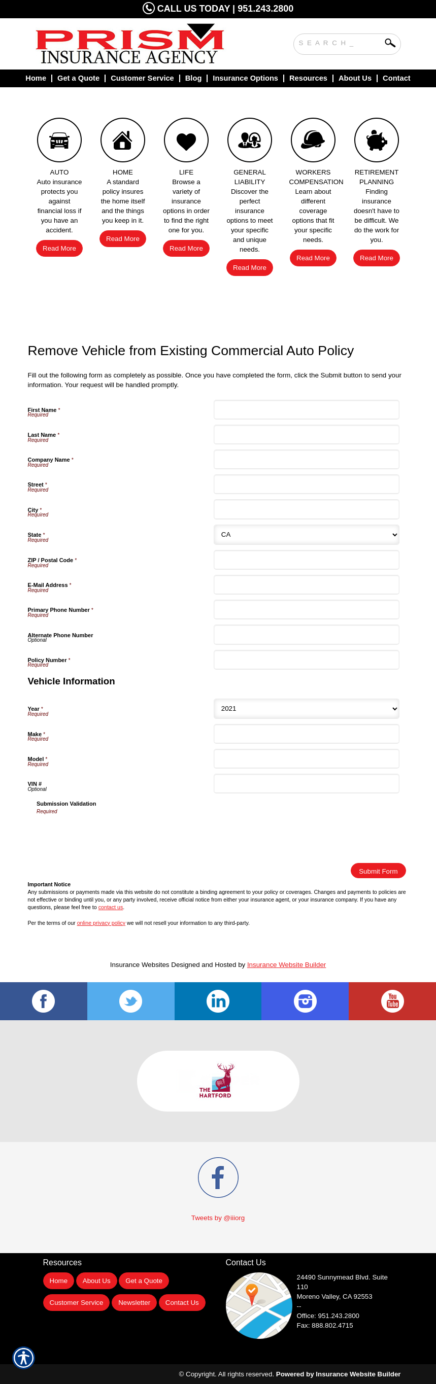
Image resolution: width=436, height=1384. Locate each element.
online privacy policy (101, 923)
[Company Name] (306, 459)
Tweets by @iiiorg (218, 1218)
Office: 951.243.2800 (328, 1316)
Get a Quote (143, 1281)
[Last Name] (306, 434)
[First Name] (306, 410)
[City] (306, 509)
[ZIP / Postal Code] (306, 560)
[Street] (306, 484)
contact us (110, 907)
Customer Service (77, 1302)
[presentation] (114, 835)
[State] (306, 535)
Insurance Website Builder (286, 964)
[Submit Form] (378, 870)
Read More (59, 248)
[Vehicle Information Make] (306, 734)
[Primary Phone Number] (306, 609)
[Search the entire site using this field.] (339, 42)
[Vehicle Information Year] (306, 709)
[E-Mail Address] (306, 585)
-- (299, 1306)
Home (59, 1281)
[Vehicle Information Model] (306, 759)
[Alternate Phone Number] (306, 634)
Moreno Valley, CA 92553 (335, 1296)
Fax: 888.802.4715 (325, 1325)
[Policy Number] (306, 660)
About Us (97, 1281)
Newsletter (134, 1302)
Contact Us (182, 1302)
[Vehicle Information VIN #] (306, 783)
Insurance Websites (140, 964)
